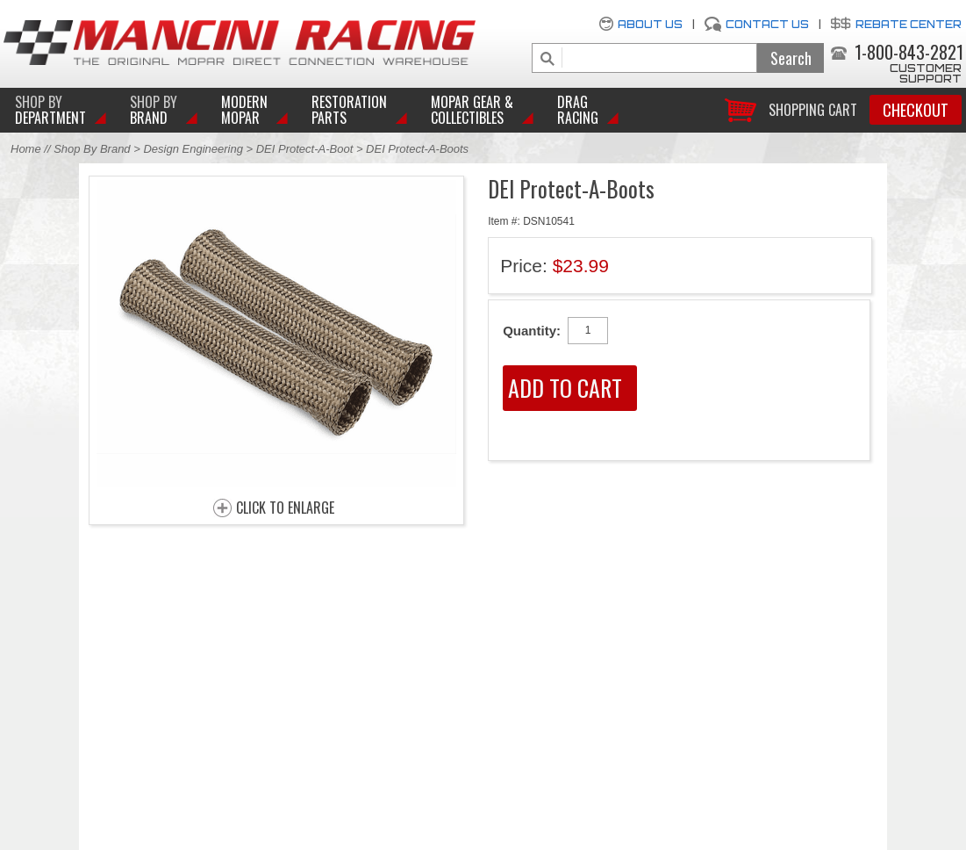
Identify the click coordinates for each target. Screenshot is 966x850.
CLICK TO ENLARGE (285, 508)
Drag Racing (577, 109)
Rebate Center (908, 24)
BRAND (153, 109)
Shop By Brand (92, 148)
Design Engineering (192, 148)
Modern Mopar (244, 109)
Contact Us (767, 24)
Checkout (915, 109)
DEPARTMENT (50, 109)
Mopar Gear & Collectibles (472, 109)
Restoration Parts (349, 109)
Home (26, 148)
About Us (650, 24)
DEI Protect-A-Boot (305, 148)
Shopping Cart (813, 108)
